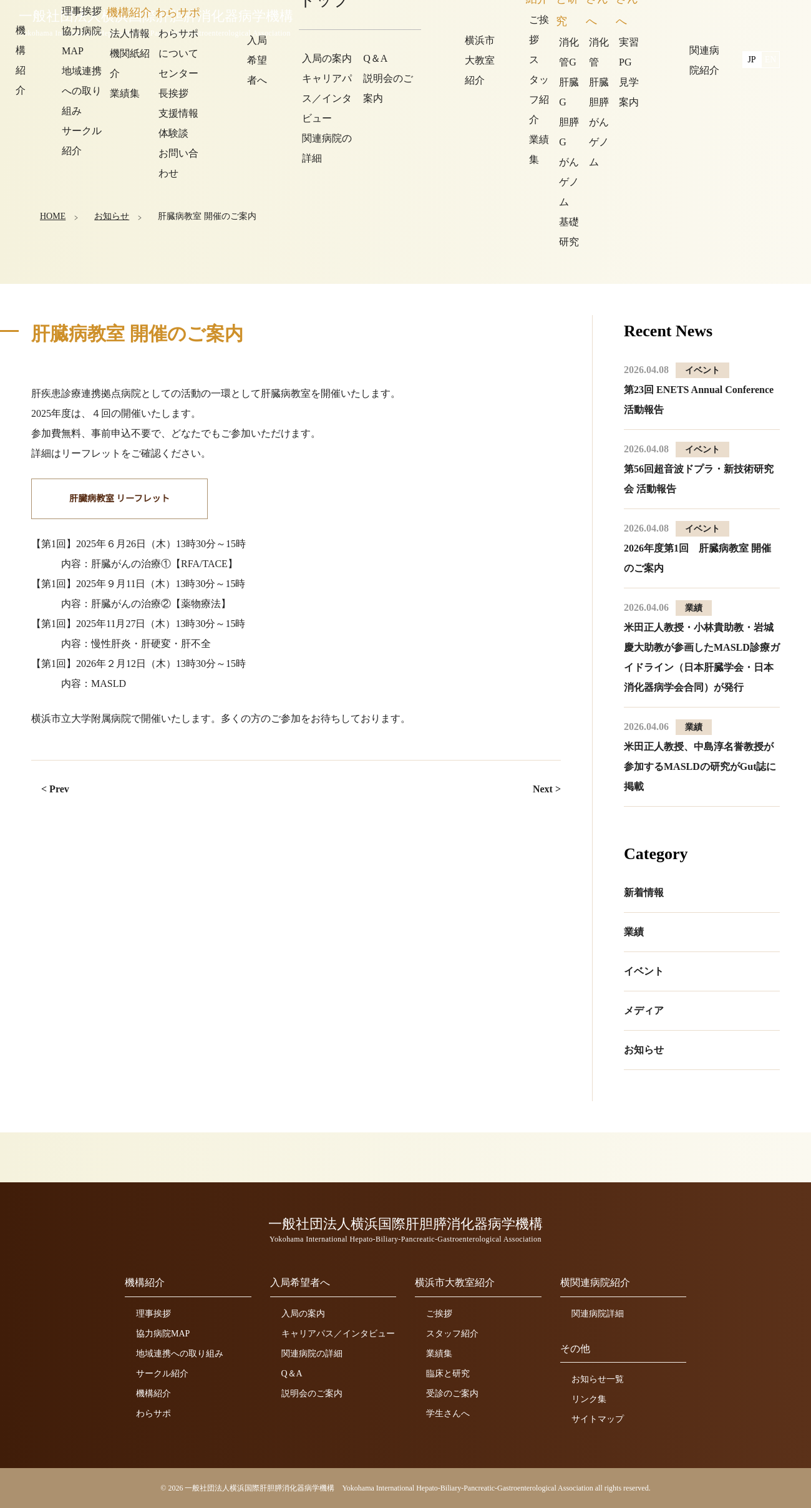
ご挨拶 (439, 1313)
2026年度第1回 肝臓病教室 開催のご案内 (697, 548)
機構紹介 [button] (445, 21)
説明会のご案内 (311, 1393)
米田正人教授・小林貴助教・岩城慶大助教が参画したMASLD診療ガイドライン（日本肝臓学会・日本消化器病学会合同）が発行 (702, 647)
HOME (52, 215)
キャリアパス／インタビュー (338, 1333)
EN (771, 20)
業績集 (439, 1353)
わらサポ (153, 1413)
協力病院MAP (163, 1333)
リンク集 (588, 1399)
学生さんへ (448, 1413)
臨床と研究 (448, 1373)
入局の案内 (303, 1313)
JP (751, 20)
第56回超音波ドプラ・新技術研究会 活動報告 (699, 469)
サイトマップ (597, 1419)
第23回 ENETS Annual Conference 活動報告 (699, 389)
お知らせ (111, 215)
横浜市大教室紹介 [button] (602, 21)
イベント (644, 971)
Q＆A (292, 1373)
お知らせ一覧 (597, 1379)
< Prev (55, 789)
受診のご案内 (452, 1393)
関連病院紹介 (691, 21)
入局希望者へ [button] (513, 21)
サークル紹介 (162, 1373)
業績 (634, 932)
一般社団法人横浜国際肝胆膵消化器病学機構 (159, 23)
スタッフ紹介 (452, 1333)
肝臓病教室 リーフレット (118, 498)
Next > (547, 789)
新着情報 (644, 892)
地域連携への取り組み (179, 1353)
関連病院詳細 (597, 1313)
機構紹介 (153, 1393)
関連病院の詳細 (311, 1353)
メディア (644, 1010)
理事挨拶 (153, 1313)
